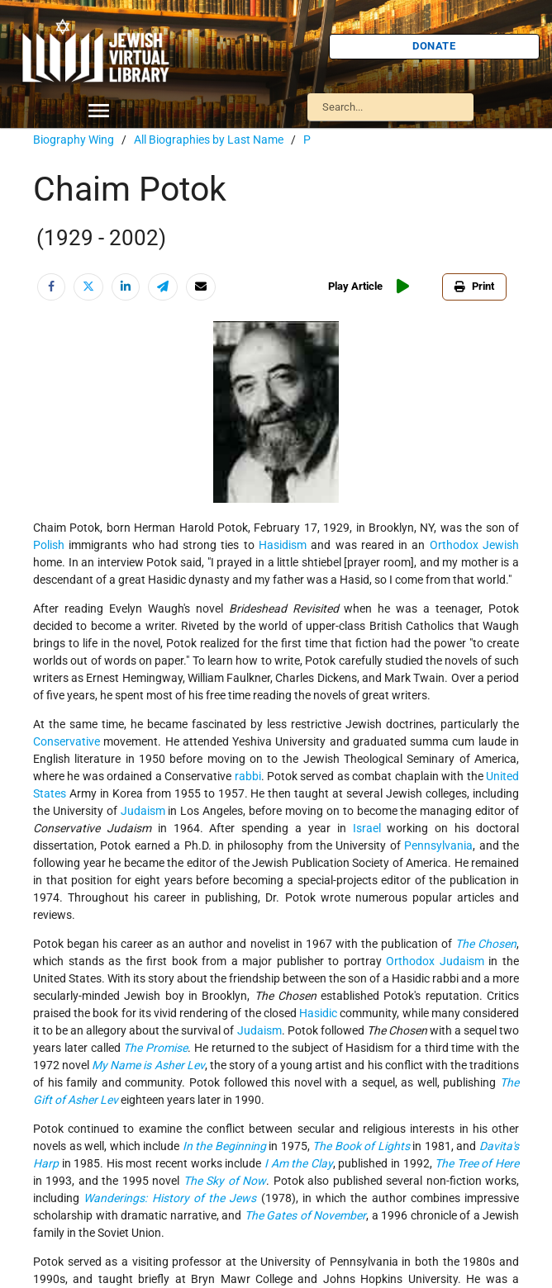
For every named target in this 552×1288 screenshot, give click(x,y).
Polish (48, 545)
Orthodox (454, 545)
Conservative (66, 741)
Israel (367, 828)
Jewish (501, 545)
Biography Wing (73, 139)
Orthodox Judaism (437, 961)
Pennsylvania (438, 845)
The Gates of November (306, 1215)
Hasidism (283, 545)
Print (474, 286)
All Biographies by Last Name (208, 139)
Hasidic (318, 1013)
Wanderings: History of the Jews (169, 1198)
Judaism (143, 810)
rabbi (248, 776)
